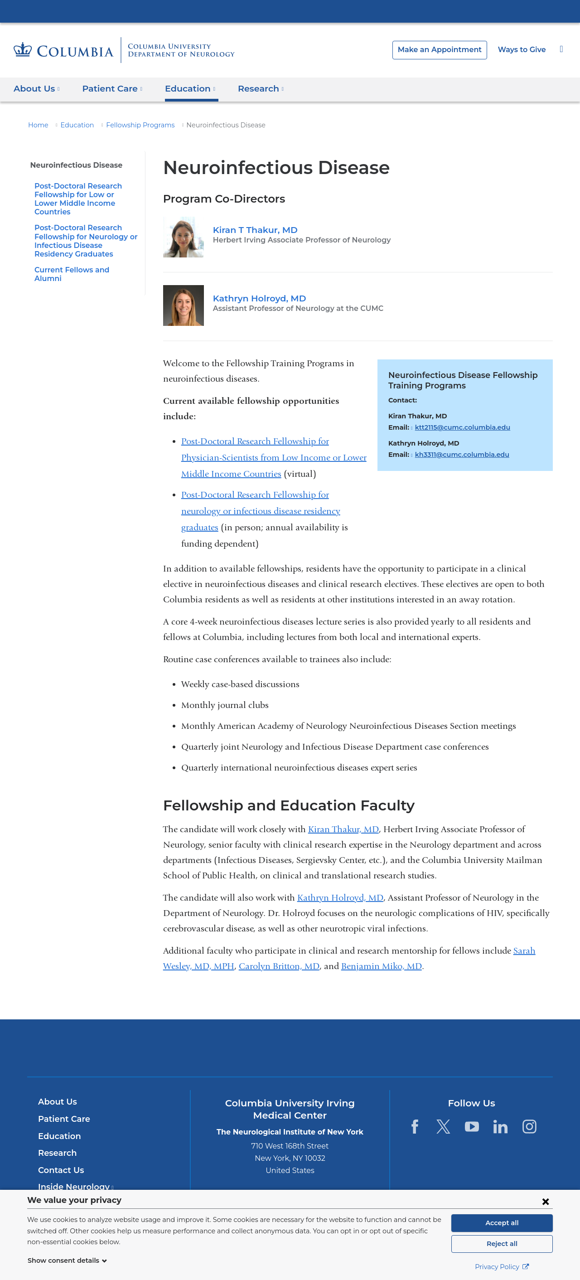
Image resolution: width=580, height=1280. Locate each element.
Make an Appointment (446, 49)
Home (36, 125)
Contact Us (59, 1170)
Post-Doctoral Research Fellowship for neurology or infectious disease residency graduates (260, 511)
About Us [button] (37, 88)
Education (72, 125)
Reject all (502, 1243)
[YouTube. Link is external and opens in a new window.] (471, 1126)
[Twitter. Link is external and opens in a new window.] (443, 1126)
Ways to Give (523, 49)
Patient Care (62, 1119)
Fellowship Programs (129, 125)
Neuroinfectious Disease (72, 165)
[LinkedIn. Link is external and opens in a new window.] (500, 1126)
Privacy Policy (502, 1266)
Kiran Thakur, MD (343, 829)
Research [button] (250, 88)
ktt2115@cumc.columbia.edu (458, 428)
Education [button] (182, 88)
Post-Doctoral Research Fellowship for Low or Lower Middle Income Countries (83, 194)
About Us (56, 1101)
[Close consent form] (545, 1201)
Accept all (502, 1223)
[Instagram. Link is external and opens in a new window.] (529, 1126)
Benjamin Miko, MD (381, 966)
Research (56, 1153)
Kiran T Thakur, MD (252, 229)
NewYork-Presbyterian (290, 1054)
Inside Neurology (73, 1187)
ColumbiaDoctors (420, 1048)
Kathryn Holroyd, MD (256, 298)
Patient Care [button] (108, 88)
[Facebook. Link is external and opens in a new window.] (414, 1126)
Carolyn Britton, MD (279, 966)
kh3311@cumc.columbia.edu (458, 455)
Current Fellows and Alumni (82, 261)
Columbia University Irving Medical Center (290, 11)
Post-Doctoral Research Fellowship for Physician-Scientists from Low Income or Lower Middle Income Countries (274, 457)
